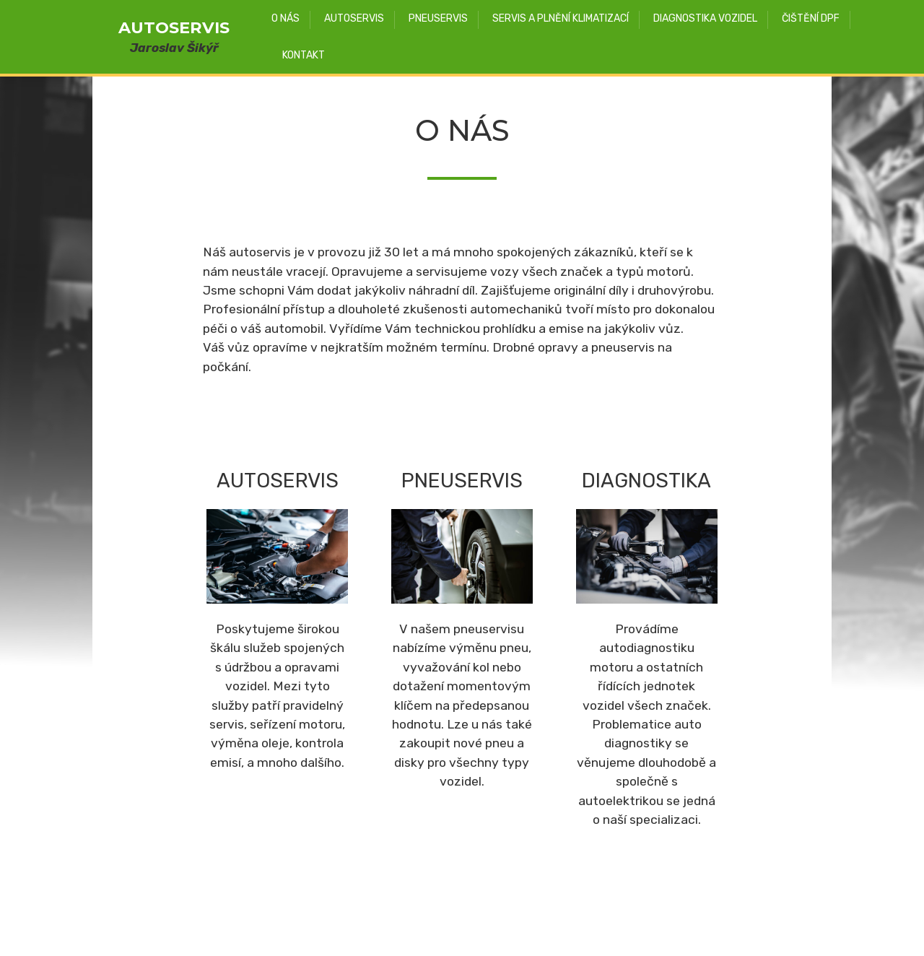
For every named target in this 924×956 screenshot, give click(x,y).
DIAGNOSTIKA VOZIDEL (705, 18)
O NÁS (285, 18)
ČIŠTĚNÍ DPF (811, 18)
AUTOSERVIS (174, 28)
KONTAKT (303, 55)
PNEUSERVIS (438, 18)
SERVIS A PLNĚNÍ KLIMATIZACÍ (560, 18)
